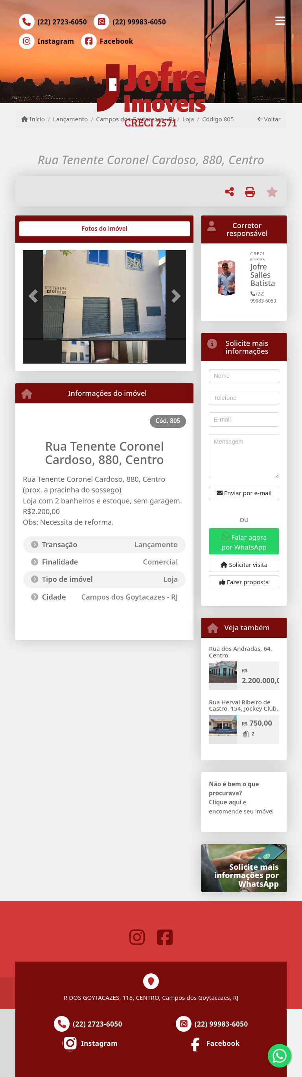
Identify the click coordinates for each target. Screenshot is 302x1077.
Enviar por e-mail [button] (244, 493)
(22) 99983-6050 (139, 22)
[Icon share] (46, 41)
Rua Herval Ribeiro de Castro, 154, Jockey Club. (243, 705)
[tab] (48, 228)
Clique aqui (225, 802)
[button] (35, 296)
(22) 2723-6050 (62, 22)
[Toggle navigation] (280, 20)
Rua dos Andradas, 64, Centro (240, 651)
